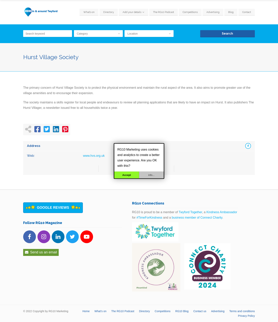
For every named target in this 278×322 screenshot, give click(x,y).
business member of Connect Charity (197, 217)
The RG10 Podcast (163, 12)
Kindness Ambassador (221, 212)
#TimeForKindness (149, 217)
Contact (246, 12)
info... (151, 175)
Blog (231, 12)
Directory (108, 12)
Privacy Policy (246, 315)
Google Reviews (53, 208)
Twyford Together (190, 212)
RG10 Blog (181, 311)
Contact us (199, 311)
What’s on (89, 12)
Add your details (132, 12)
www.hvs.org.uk (94, 155)
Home (86, 311)
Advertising (213, 12)
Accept (126, 175)
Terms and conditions (242, 311)
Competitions (190, 12)
